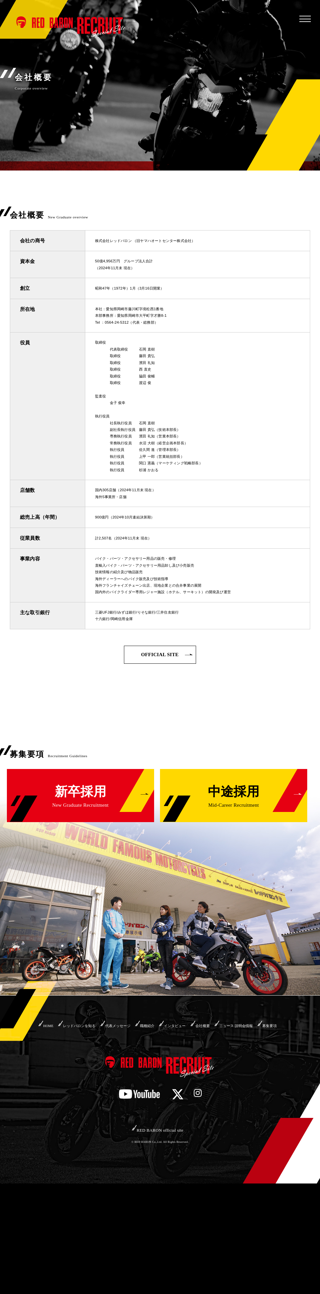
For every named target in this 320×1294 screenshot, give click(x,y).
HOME (31, 1121)
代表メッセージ (121, 1121)
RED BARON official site (160, 1239)
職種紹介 (159, 1121)
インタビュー (195, 1121)
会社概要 (231, 1121)
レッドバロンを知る (71, 1121)
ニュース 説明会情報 (274, 1121)
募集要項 (160, 1132)
